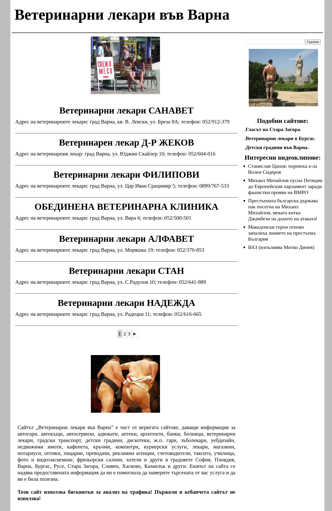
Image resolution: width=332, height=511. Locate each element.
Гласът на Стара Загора (273, 129)
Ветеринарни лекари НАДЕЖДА (126, 303)
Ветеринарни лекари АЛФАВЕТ (126, 238)
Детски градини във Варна (277, 147)
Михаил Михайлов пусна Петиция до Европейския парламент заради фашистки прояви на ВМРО (285, 186)
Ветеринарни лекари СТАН (126, 271)
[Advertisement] (125, 68)
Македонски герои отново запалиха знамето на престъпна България (282, 233)
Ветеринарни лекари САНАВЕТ (126, 110)
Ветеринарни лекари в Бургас (280, 138)
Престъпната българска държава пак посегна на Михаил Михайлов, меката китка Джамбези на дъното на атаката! (283, 209)
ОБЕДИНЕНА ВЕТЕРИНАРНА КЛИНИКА (126, 206)
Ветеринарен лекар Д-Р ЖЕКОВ (126, 142)
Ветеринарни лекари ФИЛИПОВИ (126, 174)
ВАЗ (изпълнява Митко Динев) (281, 247)
